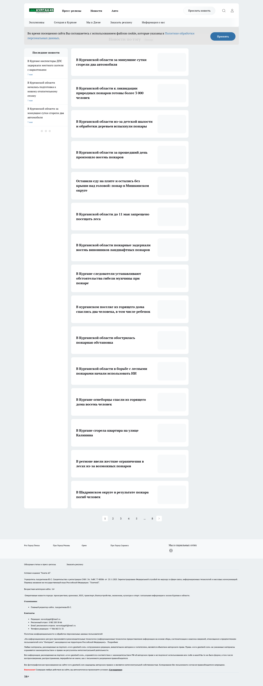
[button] (159, 518)
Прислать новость (199, 10)
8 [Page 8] (152, 518)
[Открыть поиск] (223, 10)
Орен (84, 545)
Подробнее (113, 642)
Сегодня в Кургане (65, 22)
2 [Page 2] (113, 518)
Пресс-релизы (71, 10)
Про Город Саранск (120, 545)
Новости (96, 10)
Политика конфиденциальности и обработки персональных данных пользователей (63, 634)
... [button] (145, 518)
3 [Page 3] (121, 518)
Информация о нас (153, 22)
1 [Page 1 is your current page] (105, 518)
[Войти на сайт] (232, 10)
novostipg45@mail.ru (50, 619)
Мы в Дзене (93, 22)
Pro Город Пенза (32, 545)
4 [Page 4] (128, 518)
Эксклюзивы (36, 22)
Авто (115, 10)
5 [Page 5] (136, 518)
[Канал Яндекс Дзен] (171, 550)
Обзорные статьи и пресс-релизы (40, 564)
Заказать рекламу (121, 22)
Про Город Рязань (61, 545)
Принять (223, 36)
